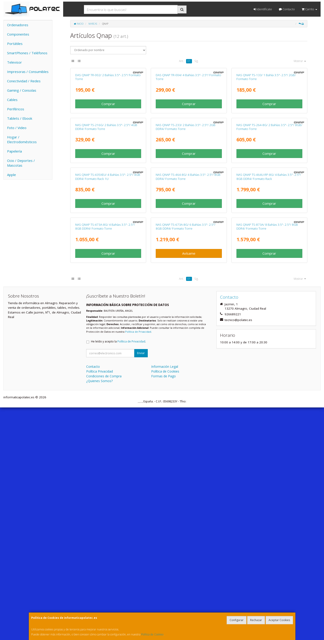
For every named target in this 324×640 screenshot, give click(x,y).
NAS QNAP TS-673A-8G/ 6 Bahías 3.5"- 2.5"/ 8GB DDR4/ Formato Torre (185, 459)
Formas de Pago (163, 608)
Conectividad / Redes (24, 81)
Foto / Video (16, 127)
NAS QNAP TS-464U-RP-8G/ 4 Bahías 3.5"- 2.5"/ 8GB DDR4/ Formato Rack (268, 351)
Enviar (141, 586)
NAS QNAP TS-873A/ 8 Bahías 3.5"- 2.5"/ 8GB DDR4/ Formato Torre (267, 459)
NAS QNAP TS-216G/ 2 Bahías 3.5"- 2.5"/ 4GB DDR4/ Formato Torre (106, 243)
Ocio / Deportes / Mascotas (21, 163)
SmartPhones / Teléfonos (27, 53)
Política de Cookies (152, 634)
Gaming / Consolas (21, 90)
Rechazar (256, 620)
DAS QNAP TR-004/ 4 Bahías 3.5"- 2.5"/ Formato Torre (188, 135)
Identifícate (263, 9)
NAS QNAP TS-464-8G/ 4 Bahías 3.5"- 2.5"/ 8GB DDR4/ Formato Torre (188, 351)
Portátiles (15, 43)
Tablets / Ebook (19, 118)
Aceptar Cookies (279, 620)
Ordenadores (17, 25)
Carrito (309, 9)
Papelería (14, 151)
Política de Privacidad (138, 564)
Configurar (237, 620)
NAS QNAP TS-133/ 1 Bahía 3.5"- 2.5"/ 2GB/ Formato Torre (266, 135)
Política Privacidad (99, 604)
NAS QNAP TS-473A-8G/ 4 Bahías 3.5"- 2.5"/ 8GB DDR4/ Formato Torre (105, 459)
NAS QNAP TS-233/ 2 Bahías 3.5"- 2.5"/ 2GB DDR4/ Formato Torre (185, 243)
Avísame (188, 486)
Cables (12, 99)
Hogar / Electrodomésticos (22, 139)
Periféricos (15, 109)
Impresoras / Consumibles (28, 71)
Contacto (287, 9)
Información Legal (164, 599)
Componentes (18, 34)
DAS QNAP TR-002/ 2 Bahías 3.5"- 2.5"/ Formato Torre (108, 135)
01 (189, 61)
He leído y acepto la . (118, 574)
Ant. (181, 61)
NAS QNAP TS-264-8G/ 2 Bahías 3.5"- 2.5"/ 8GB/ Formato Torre (269, 243)
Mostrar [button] (300, 61)
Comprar (108, 162)
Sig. (196, 61)
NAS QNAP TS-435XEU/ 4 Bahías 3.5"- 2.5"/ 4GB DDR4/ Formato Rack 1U (107, 351)
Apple (11, 174)
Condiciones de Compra (104, 608)
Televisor (14, 62)
